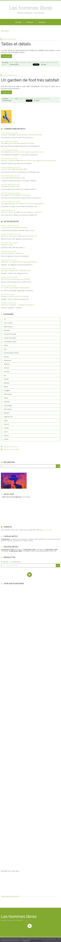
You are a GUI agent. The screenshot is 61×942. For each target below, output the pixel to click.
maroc (32, 98)
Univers (6, 435)
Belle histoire (8, 327)
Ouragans (7, 390)
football (26, 98)
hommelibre (5, 178)
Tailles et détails (16, 44)
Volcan (6, 439)
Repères (6, 413)
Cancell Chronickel (10, 334)
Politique (7, 402)
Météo (6, 387)
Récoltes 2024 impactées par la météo (15, 279)
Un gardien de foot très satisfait (30, 80)
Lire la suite (6, 56)
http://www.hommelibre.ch (10, 896)
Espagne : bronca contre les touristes (15, 296)
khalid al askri (44, 98)
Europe (6, 357)
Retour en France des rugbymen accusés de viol (26, 152)
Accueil (18, 22)
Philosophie (8, 394)
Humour (6, 372)
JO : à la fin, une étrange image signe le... (16, 288)
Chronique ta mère (10, 342)
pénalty (4, 64)
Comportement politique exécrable (29, 135)
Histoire (6, 368)
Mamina (6, 383)
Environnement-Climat (11, 353)
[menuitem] (18, 22)
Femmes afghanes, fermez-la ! (19, 195)
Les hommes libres (30, 8)
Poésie (6, 398)
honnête (42, 62)
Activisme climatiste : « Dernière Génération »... (18, 305)
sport (6, 432)
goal (35, 98)
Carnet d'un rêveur (10, 338)
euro (20, 62)
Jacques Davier (6, 169)
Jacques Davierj (7, 135)
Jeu (5, 375)
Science (6, 424)
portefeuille (35, 62)
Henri (3, 143)
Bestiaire (7, 330)
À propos (41, 22)
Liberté (6, 379)
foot (55, 62)
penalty (20, 98)
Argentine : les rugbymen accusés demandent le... (26, 204)
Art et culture (8, 323)
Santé (6, 420)
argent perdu (26, 62)
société (6, 428)
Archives (29, 22)
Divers (6, 345)
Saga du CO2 (8, 417)
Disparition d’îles (21, 169)
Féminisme (7, 360)
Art (5, 319)
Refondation (8, 409)
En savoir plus (26, 940)
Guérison (7, 364)
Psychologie (8, 405)
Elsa (5, 349)
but (39, 98)
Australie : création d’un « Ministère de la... (16, 270)
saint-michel (50, 62)
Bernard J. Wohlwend (9, 160)
